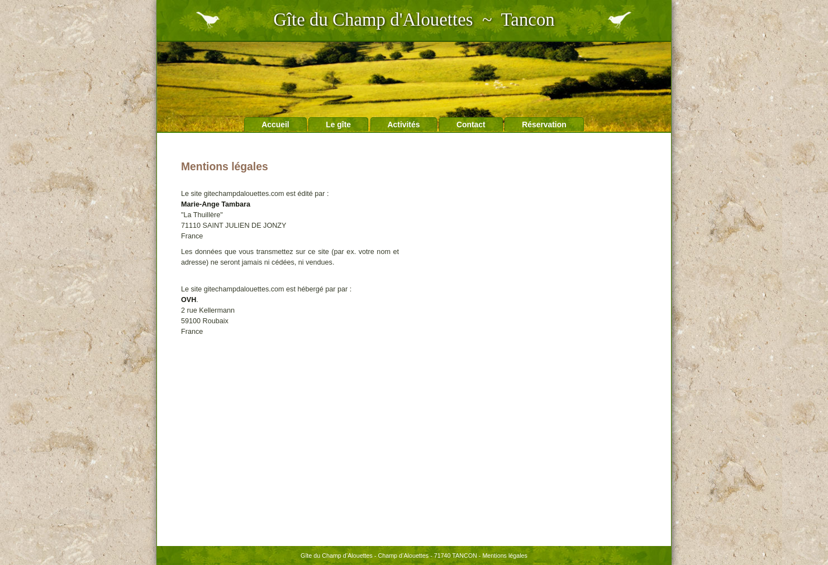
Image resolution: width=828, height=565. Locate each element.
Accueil (275, 124)
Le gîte (338, 124)
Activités (404, 124)
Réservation (544, 124)
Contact (471, 124)
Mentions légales (504, 555)
